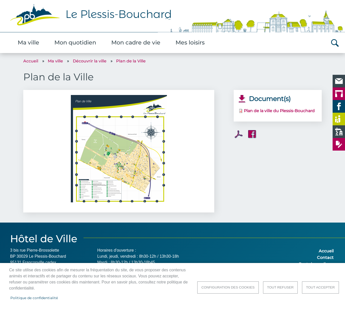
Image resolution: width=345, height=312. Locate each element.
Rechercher (335, 43)
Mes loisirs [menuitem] (190, 42)
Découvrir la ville (89, 61)
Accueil (30, 61)
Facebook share (252, 134)
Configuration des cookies (227, 287)
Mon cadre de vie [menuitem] (135, 42)
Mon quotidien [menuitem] (75, 42)
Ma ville (55, 61)
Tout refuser (280, 287)
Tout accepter (320, 287)
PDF (239, 134)
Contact (325, 257)
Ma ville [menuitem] (28, 42)
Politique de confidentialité (34, 298)
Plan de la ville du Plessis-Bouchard (279, 110)
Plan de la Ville (131, 61)
